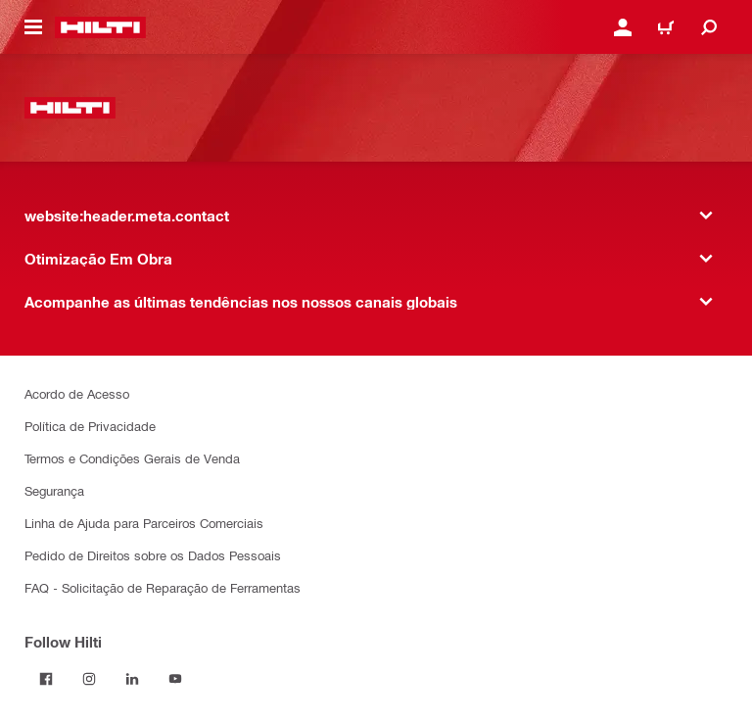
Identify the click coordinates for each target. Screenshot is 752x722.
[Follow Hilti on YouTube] (175, 678)
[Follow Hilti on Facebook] (46, 678)
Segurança (54, 490)
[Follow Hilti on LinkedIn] (132, 678)
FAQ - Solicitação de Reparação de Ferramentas (162, 587)
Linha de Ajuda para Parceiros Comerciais (143, 522)
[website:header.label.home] (100, 27)
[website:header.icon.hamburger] (33, 27)
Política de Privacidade (90, 425)
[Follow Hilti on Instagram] (89, 678)
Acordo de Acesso (76, 393)
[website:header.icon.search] (708, 27)
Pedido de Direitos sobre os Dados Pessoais (152, 555)
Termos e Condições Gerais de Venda (132, 458)
